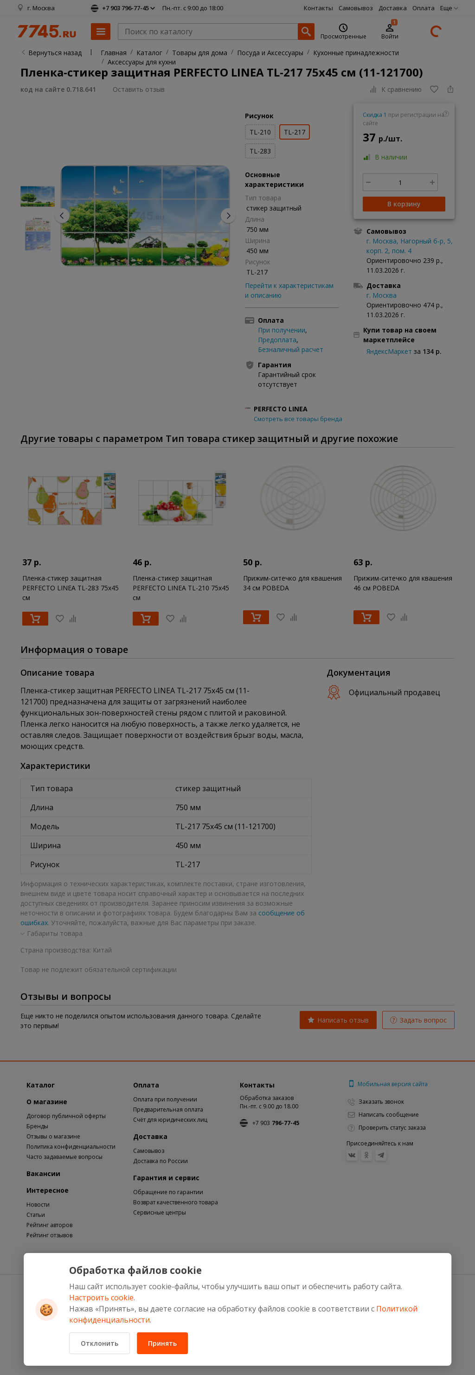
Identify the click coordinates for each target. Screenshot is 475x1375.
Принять (162, 1343)
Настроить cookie (101, 1297)
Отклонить (99, 1343)
